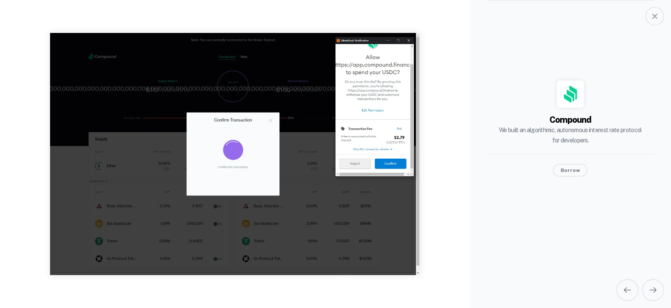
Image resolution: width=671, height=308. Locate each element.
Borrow (570, 170)
